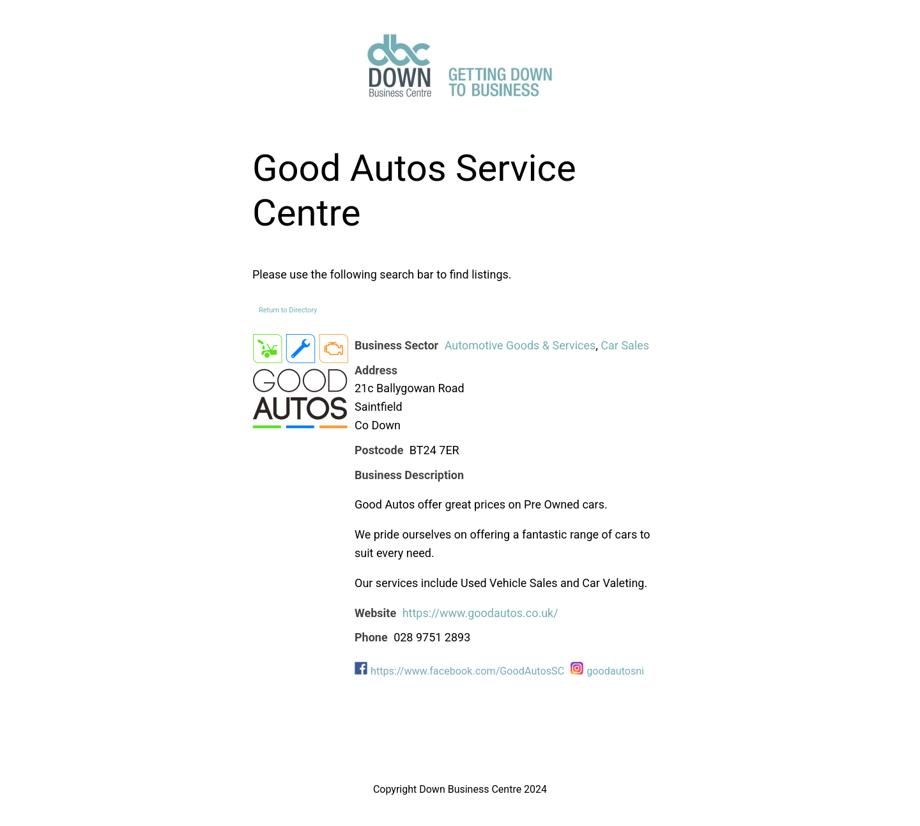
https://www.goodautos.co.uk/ (480, 613)
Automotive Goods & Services (520, 345)
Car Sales (625, 345)
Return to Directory (288, 310)
